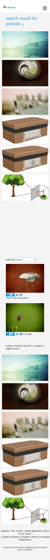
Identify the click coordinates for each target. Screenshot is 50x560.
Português (44, 536)
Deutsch (15, 536)
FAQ (13, 530)
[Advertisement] (25, 231)
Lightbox (5, 530)
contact (19, 530)
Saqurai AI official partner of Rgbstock (32, 548)
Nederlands (25, 539)
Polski (34, 536)
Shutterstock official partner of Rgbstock (18, 547)
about (28, 533)
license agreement (33, 530)
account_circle (20, 294)
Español (25, 536)
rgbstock (9, 7)
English (5, 536)
